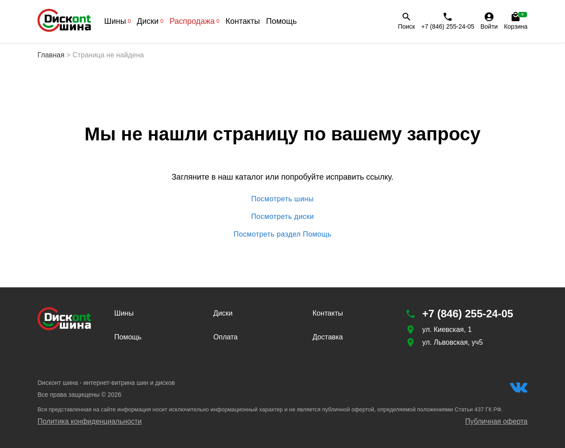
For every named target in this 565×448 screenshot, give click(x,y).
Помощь (281, 21)
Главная (51, 55)
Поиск (406, 20)
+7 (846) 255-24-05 (447, 20)
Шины (117, 21)
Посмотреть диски (282, 217)
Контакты (243, 21)
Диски (150, 21)
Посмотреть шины (282, 199)
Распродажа (194, 21)
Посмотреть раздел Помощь (282, 234)
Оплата (225, 337)
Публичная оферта (496, 421)
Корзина (515, 20)
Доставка (328, 337)
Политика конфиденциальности (90, 421)
